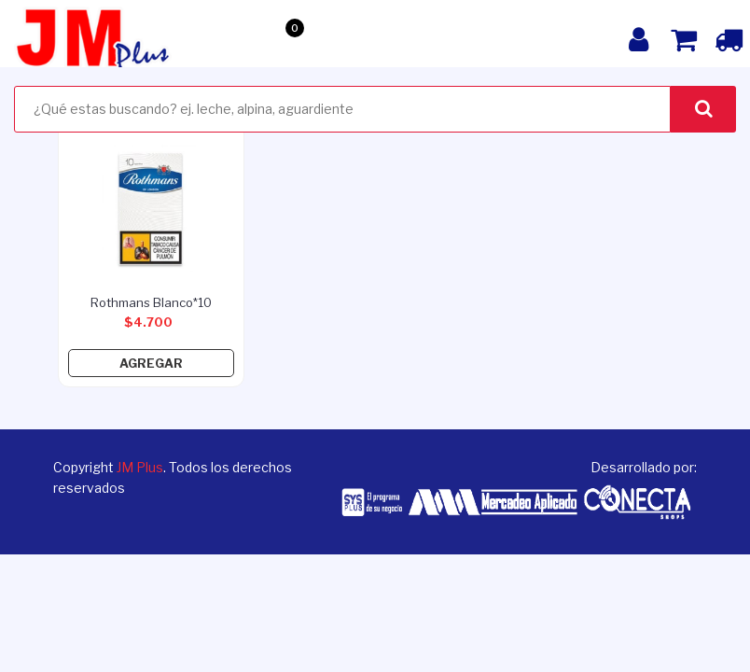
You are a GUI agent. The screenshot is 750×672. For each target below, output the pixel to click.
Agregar (151, 363)
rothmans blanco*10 (151, 302)
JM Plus (140, 467)
